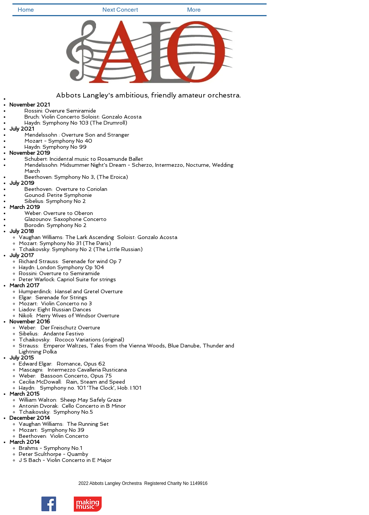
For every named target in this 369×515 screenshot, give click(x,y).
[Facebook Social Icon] (48, 504)
